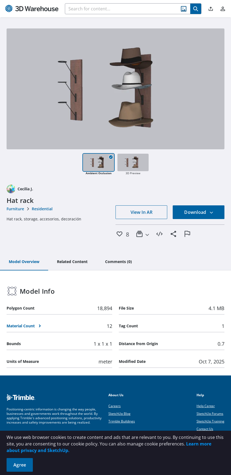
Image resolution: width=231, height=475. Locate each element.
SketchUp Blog (119, 413)
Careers (114, 406)
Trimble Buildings (121, 421)
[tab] (24, 261)
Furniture (15, 208)
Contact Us (205, 429)
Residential (42, 208)
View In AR (141, 212)
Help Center (206, 406)
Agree (19, 465)
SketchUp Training (210, 421)
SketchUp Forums (210, 413)
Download (198, 212)
